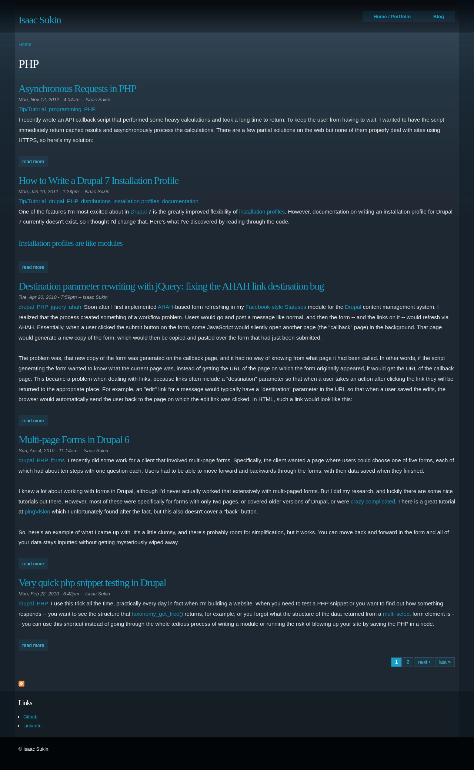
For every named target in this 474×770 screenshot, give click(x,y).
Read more (35, 160)
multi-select (397, 614)
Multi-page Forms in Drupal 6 (74, 439)
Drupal (138, 211)
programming (65, 109)
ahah (75, 307)
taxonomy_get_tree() (157, 614)
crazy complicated (373, 501)
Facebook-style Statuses (276, 307)
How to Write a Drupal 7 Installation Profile (98, 180)
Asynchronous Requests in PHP (77, 88)
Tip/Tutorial (32, 109)
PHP (90, 109)
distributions (96, 201)
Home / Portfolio (392, 16)
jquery (58, 307)
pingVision (37, 511)
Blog (438, 16)
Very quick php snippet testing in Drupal (92, 582)
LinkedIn (32, 725)
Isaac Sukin (40, 20)
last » (445, 662)
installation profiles (136, 201)
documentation (180, 201)
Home (25, 44)
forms (58, 460)
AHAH (165, 307)
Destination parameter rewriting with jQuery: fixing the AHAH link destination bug (171, 286)
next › (424, 662)
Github (30, 717)
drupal (56, 201)
